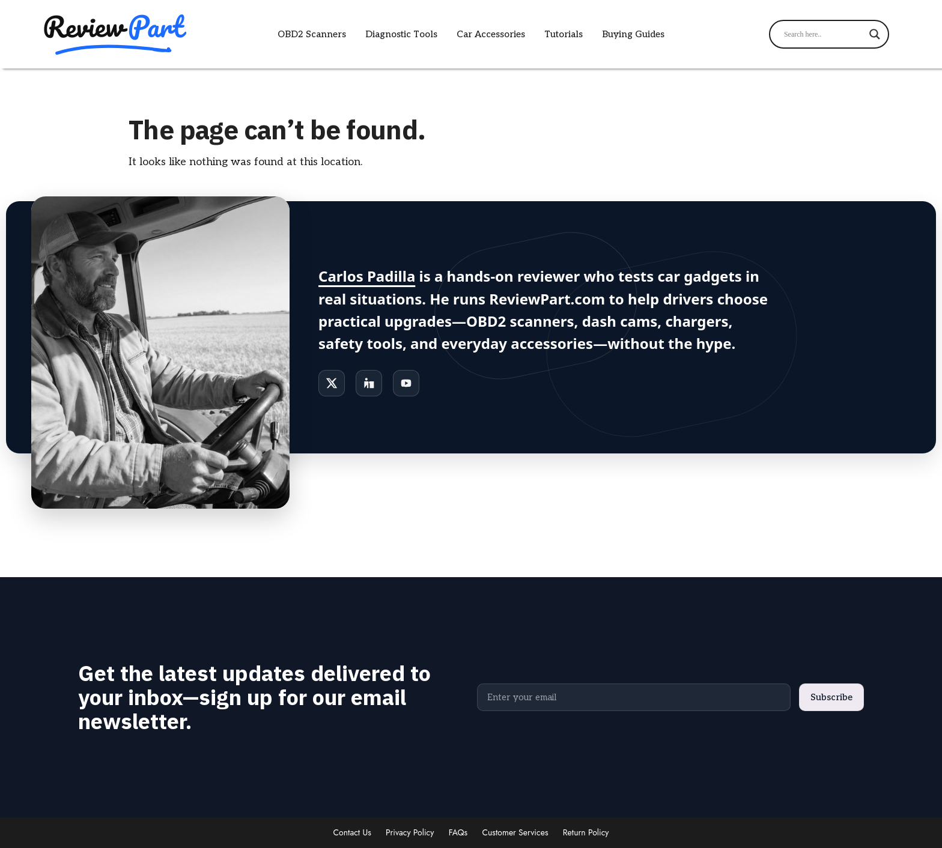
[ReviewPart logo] (112, 34)
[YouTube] (406, 383)
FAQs (458, 832)
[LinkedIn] (369, 383)
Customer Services (515, 832)
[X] (331, 383)
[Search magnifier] (874, 34)
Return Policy (586, 832)
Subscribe (831, 697)
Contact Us (352, 832)
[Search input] (823, 34)
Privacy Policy (410, 832)
